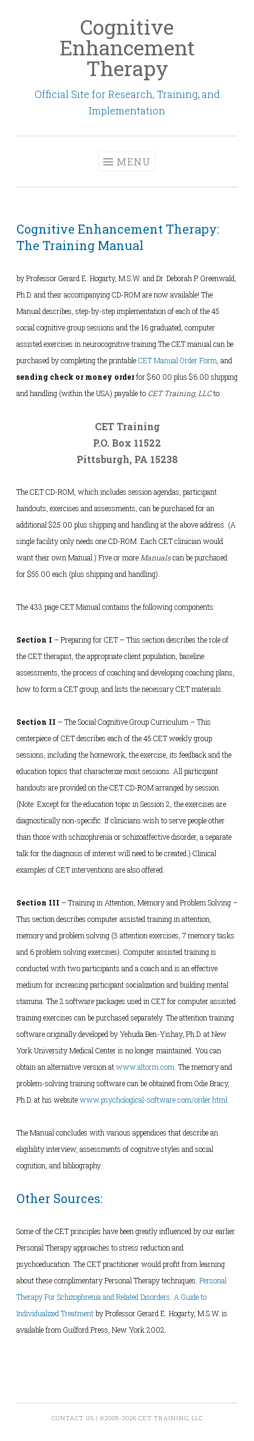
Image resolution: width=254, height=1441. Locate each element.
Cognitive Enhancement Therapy (127, 47)
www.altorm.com (145, 1067)
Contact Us (73, 1418)
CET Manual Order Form (177, 360)
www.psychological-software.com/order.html (153, 1099)
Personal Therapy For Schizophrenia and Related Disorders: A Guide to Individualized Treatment (121, 1296)
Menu (134, 161)
